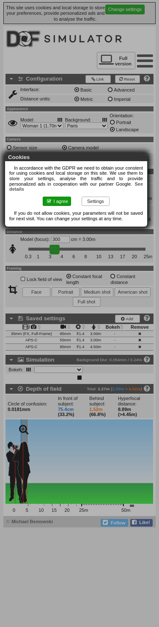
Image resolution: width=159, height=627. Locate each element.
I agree (60, 195)
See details (114, 183)
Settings (98, 195)
